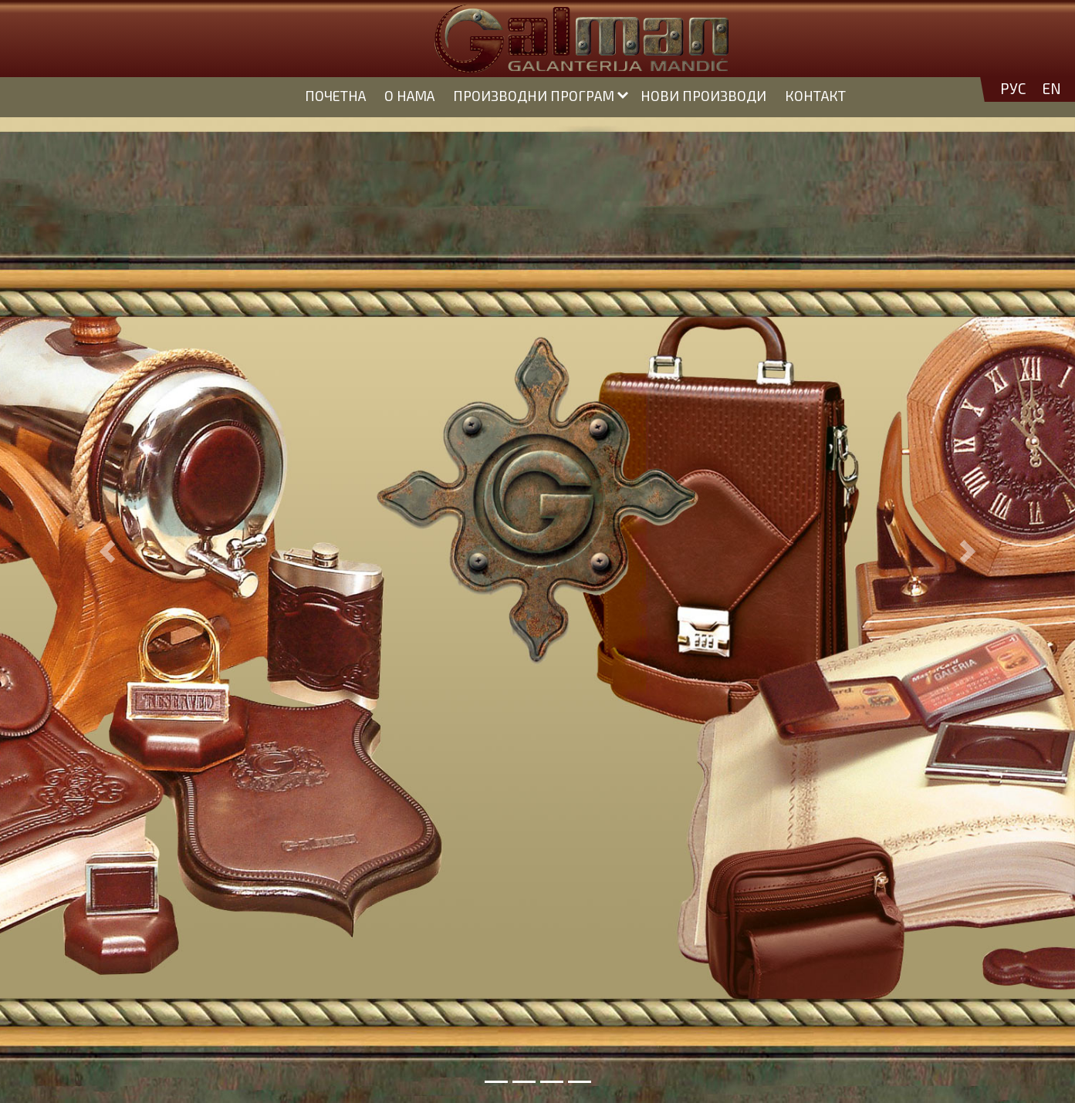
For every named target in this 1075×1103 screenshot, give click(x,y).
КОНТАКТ (815, 95)
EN (1051, 88)
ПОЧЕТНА (335, 95)
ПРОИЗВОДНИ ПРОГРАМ (533, 95)
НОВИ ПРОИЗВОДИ (703, 95)
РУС (1013, 88)
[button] (107, 551)
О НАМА (409, 95)
